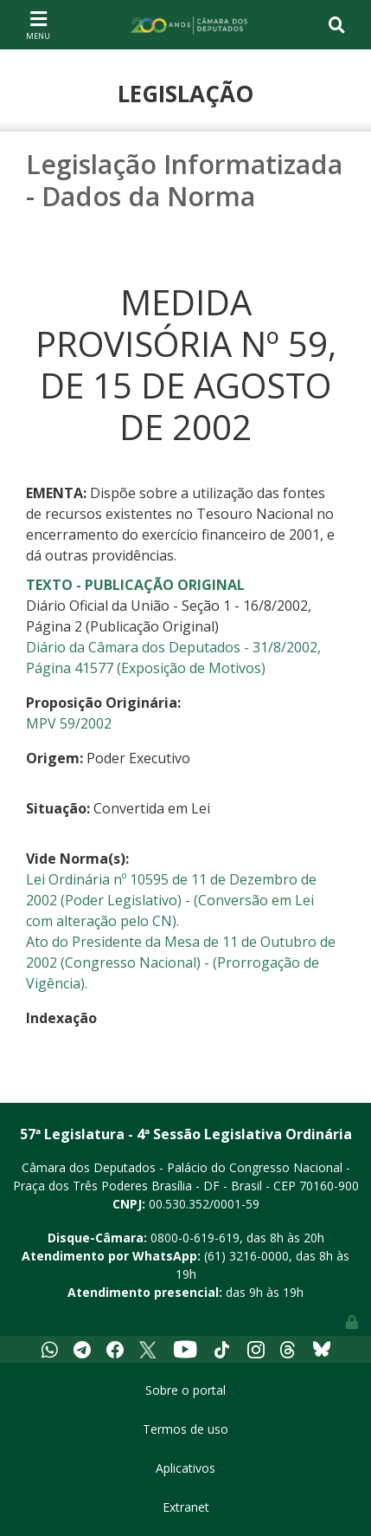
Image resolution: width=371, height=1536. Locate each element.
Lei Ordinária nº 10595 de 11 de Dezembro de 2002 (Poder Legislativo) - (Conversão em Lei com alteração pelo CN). (171, 900)
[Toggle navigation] (38, 24)
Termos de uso (185, 1429)
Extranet (186, 1507)
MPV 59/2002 (69, 723)
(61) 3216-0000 (246, 1256)
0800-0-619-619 (195, 1237)
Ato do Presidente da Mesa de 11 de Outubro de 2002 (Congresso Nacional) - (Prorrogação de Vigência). (181, 962)
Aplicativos (185, 1468)
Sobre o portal (185, 1390)
